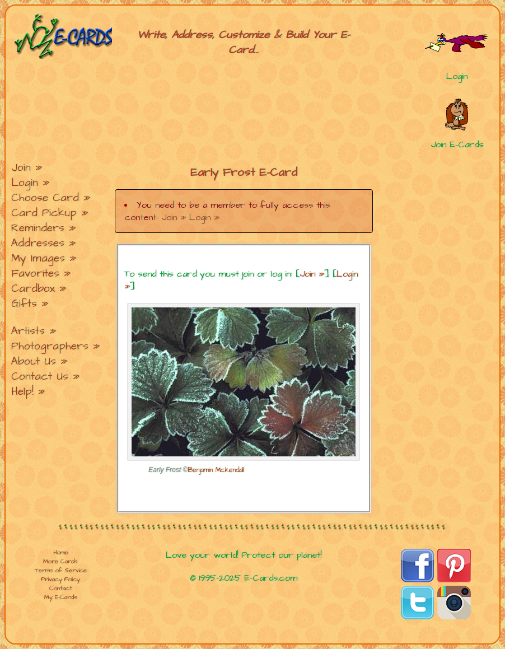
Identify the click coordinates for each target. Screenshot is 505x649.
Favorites (35, 273)
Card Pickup (44, 213)
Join (21, 167)
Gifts (24, 303)
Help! (22, 391)
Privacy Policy (60, 579)
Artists (28, 331)
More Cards (60, 561)
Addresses (37, 243)
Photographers (49, 346)
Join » (173, 217)
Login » (204, 217)
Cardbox (33, 288)
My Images (38, 258)
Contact (60, 588)
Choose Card (45, 198)
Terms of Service (61, 570)
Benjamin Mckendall (216, 470)
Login (24, 182)
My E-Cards (60, 597)
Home (60, 552)
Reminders (37, 228)
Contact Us (39, 376)
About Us (33, 361)
